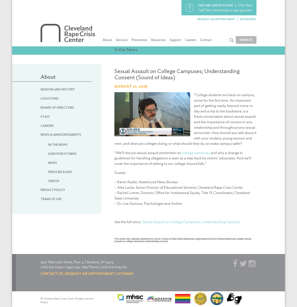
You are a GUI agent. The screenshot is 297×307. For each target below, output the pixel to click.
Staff (45, 116)
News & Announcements (61, 134)
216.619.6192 (220, 10)
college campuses (196, 152)
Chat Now (245, 5)
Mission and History (58, 89)
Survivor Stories (62, 154)
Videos (53, 181)
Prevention (139, 40)
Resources (158, 40)
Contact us (52, 274)
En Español (248, 19)
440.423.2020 (243, 10)
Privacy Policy (53, 190)
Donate (246, 40)
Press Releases (60, 172)
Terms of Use (51, 199)
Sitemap (125, 274)
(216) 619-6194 (51, 267)
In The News (58, 144)
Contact (206, 40)
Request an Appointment (216, 19)
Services (122, 40)
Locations (50, 98)
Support (175, 40)
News (52, 163)
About (107, 40)
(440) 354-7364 (77, 267)
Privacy (44, 302)
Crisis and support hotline (216, 5)
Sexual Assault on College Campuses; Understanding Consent (190, 222)
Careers (190, 40)
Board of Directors (57, 107)
